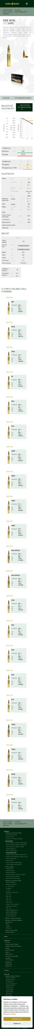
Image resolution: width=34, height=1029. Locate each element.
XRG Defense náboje (11, 834)
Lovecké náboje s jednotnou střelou (15, 874)
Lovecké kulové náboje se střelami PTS (16, 854)
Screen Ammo (10, 860)
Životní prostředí (9, 950)
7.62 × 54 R (9, 902)
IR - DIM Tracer (10, 886)
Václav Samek (9, 989)
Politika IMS (8, 966)
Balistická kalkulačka (25, 106)
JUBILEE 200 (9, 868)
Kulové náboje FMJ (11, 858)
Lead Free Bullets (10, 882)
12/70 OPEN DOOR (11, 914)
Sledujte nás (8, 962)
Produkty (18, 10)
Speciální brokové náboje (13, 876)
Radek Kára (9, 993)
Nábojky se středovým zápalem (13, 920)
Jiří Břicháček (9, 981)
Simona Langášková (11, 983)
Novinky (7, 942)
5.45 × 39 (8, 908)
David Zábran (9, 991)
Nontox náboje (10, 836)
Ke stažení (8, 958)
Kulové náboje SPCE (11, 850)
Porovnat (5, 98)
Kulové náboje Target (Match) (14, 862)
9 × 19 (7, 890)
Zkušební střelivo (9, 932)
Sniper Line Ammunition (12, 904)
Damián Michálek (10, 977)
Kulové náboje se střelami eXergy (15, 846)
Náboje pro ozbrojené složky (13, 880)
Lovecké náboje (10, 870)
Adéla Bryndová (10, 985)
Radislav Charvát (10, 979)
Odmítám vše (17, 1023)
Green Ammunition (11, 884)
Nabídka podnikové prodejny (13, 946)
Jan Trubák (9, 995)
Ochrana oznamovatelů (11, 956)
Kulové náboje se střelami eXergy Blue (16, 844)
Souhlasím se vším (17, 1019)
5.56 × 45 (8, 896)
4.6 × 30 (8, 894)
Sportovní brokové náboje (13, 878)
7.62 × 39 (8, 898)
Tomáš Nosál (9, 987)
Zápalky (8, 926)
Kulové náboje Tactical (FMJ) (13, 864)
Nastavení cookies (10, 1014)
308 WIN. (6, 14)
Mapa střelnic (9, 954)
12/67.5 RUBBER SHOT (12, 910)
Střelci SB (6, 974)
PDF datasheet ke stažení (22, 98)
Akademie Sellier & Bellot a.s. (13, 976)
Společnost (7, 940)
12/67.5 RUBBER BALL (11, 912)
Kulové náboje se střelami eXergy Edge (16, 842)
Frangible (8, 888)
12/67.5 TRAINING (11, 916)
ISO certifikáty (9, 960)
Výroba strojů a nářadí (11, 930)
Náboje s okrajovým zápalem (13, 918)
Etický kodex (8, 964)
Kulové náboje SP (10, 848)
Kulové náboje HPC (20, 12)
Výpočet (13, 198)
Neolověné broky (10, 872)
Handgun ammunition (12, 892)
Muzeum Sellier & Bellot (11, 944)
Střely (7, 924)
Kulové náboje (7, 12)
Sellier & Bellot (8, 10)
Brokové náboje (9, 866)
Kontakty (6, 970)
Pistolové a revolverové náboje (13, 833)
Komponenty (8, 922)
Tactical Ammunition (11, 906)
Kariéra (7, 952)
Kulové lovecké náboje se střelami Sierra (17, 856)
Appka (6, 936)
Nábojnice (8, 928)
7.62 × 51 (8, 900)
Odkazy (7, 948)
